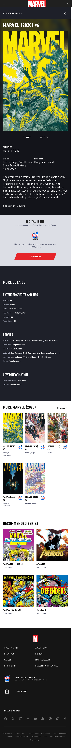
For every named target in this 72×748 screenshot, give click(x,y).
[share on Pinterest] (50, 719)
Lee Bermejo (10, 162)
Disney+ (39, 654)
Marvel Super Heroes (12, 563)
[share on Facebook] (5, 719)
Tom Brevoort (15, 361)
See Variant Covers (14, 205)
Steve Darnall (11, 165)
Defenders (41, 609)
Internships (10, 666)
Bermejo (6, 453)
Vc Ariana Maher (29, 357)
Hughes (33, 453)
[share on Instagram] (20, 719)
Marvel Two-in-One (12, 609)
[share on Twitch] (57, 719)
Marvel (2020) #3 (9, 498)
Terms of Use (7, 733)
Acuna (50, 453)
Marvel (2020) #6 (9, 448)
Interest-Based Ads (57, 736)
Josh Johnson (16, 357)
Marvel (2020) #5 (31, 448)
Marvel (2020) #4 (54, 448)
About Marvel (11, 648)
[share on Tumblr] (28, 719)
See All (62, 407)
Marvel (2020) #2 (31, 498)
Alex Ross (41, 353)
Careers (8, 660)
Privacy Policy (20, 733)
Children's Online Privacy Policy (17, 736)
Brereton (28, 503)
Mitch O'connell (28, 353)
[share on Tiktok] (65, 719)
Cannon (27, 453)
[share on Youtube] (35, 719)
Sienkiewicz (7, 506)
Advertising (41, 648)
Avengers (40, 563)
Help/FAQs (9, 654)
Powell (34, 503)
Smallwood (7, 455)
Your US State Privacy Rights (39, 733)
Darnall (5, 503)
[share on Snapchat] (42, 719)
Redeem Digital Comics (46, 666)
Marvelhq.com (42, 660)
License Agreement (39, 736)
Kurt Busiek (25, 162)
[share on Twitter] (13, 719)
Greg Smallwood (14, 167)
